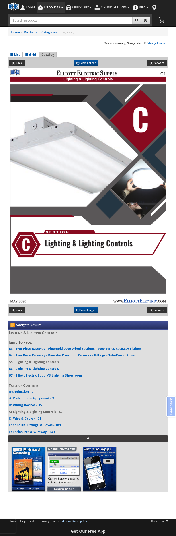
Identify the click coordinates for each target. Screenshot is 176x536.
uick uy (82, 7)
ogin (30, 7)
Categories (49, 32)
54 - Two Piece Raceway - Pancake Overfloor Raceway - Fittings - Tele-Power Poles (72, 355)
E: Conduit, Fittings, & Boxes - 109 (35, 425)
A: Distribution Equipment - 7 (31, 398)
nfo (144, 7)
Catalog (47, 54)
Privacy (45, 521)
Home (15, 32)
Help (23, 521)
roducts (53, 7)
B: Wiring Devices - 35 (25, 405)
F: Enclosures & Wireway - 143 (32, 432)
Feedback (170, 407)
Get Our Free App (88, 531)
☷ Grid (30, 54)
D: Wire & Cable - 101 (25, 418)
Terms (55, 521)
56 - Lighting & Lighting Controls (34, 368)
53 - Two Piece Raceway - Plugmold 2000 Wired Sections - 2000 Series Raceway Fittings (75, 348)
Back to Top (159, 521)
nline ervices (115, 7)
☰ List (15, 54)
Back (17, 63)
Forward (157, 63)
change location (157, 43)
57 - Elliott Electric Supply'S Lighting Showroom (45, 375)
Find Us (33, 521)
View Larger (86, 63)
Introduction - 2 (21, 391)
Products (30, 32)
